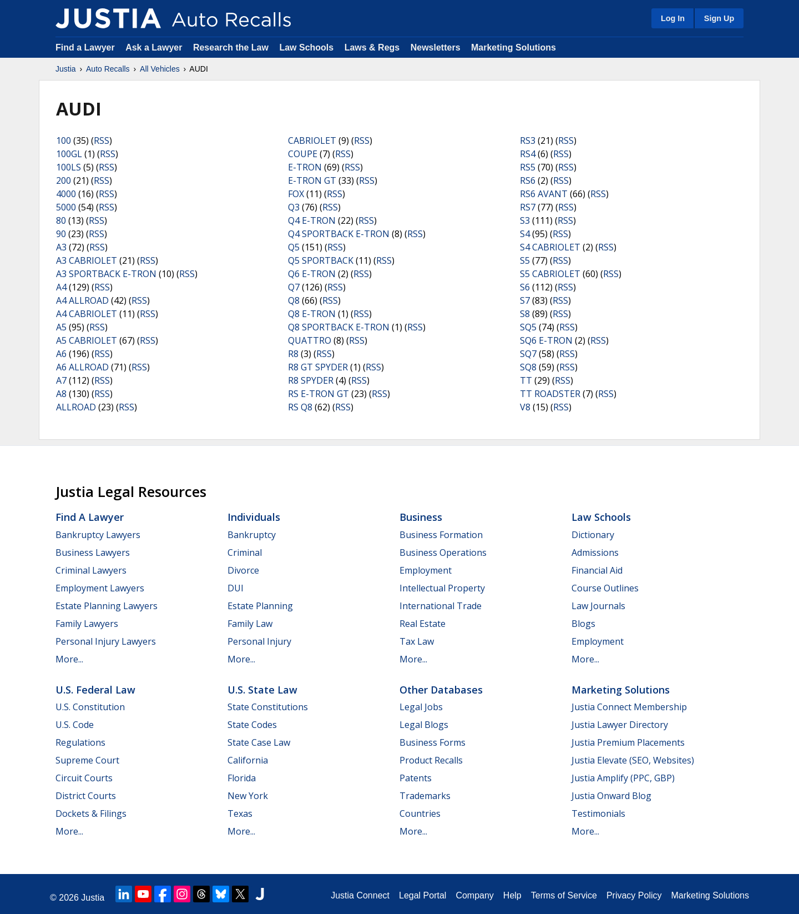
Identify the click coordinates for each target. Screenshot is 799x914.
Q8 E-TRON (312, 314)
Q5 (294, 247)
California (247, 760)
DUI (235, 588)
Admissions (595, 552)
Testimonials (598, 813)
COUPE (302, 154)
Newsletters (436, 47)
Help (512, 895)
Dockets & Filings (91, 813)
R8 (293, 354)
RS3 (527, 140)
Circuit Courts (84, 778)
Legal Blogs (424, 725)
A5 (61, 327)
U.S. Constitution (90, 707)
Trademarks (425, 796)
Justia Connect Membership (629, 707)
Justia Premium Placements (628, 742)
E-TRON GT (312, 180)
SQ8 (528, 367)
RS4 (527, 154)
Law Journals (598, 606)
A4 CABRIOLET (86, 314)
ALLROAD (76, 407)
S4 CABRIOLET (550, 247)
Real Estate (423, 623)
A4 (61, 287)
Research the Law (231, 47)
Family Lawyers (86, 623)
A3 (61, 247)
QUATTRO (309, 340)
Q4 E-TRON (312, 220)
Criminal (244, 552)
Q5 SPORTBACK (320, 260)
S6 (525, 287)
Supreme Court (87, 760)
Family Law (249, 623)
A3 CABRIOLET (86, 260)
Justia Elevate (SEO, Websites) (633, 760)
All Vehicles (160, 68)
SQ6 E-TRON (546, 340)
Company (474, 895)
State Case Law (258, 742)
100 (63, 140)
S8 (525, 314)
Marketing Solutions (513, 47)
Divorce (243, 570)
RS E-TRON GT (318, 394)
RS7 (527, 207)
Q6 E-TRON (312, 274)
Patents (416, 778)
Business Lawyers (92, 552)
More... (69, 659)
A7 (61, 380)
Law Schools (306, 47)
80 (61, 220)
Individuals (253, 517)
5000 (66, 207)
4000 (66, 194)
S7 (525, 300)
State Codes (252, 725)
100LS (68, 167)
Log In (673, 18)
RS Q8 (300, 407)
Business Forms (433, 742)
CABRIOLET (312, 140)
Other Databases (441, 689)
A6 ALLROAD (82, 367)
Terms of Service (564, 895)
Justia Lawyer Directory (620, 725)
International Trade (441, 606)
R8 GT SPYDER (318, 367)
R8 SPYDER (310, 380)
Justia (65, 68)
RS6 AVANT (544, 194)
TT (526, 380)
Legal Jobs (421, 707)
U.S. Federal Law (95, 689)
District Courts (85, 796)
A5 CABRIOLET (86, 340)
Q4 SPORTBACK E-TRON (339, 234)
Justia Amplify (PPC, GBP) (623, 778)
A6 (61, 354)
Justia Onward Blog (611, 796)
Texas (239, 813)
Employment (426, 570)
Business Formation (441, 535)
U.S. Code (74, 725)
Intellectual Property (442, 588)
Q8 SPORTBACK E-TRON (339, 327)
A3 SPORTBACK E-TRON (106, 274)
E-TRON (305, 167)
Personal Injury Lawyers (105, 641)
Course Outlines (605, 588)
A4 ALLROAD (82, 300)
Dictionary (593, 535)
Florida (241, 778)
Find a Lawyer (85, 47)
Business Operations (443, 552)
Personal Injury (259, 641)
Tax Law (417, 641)
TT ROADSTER (550, 394)
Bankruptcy (251, 535)
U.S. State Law (262, 689)
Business (421, 517)
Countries (420, 813)
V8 (525, 407)
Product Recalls (431, 760)
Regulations (80, 742)
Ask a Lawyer (155, 47)
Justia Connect (360, 895)
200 (63, 180)
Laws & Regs (372, 47)
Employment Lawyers (99, 588)
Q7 (294, 287)
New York (247, 796)
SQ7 (528, 354)
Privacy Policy (634, 895)
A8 (61, 394)
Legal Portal (422, 895)
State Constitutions (267, 707)
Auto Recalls (108, 68)
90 (61, 234)
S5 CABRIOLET (550, 274)
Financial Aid (597, 570)
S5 (525, 260)
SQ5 (528, 327)
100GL (69, 154)
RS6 (527, 180)
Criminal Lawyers (91, 570)
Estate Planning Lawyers (106, 606)
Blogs (583, 623)
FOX (296, 194)
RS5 (527, 167)
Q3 (294, 207)
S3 (525, 220)
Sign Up (719, 18)
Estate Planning (260, 606)
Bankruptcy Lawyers (97, 535)
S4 (525, 234)
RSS (101, 140)
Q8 (294, 300)
